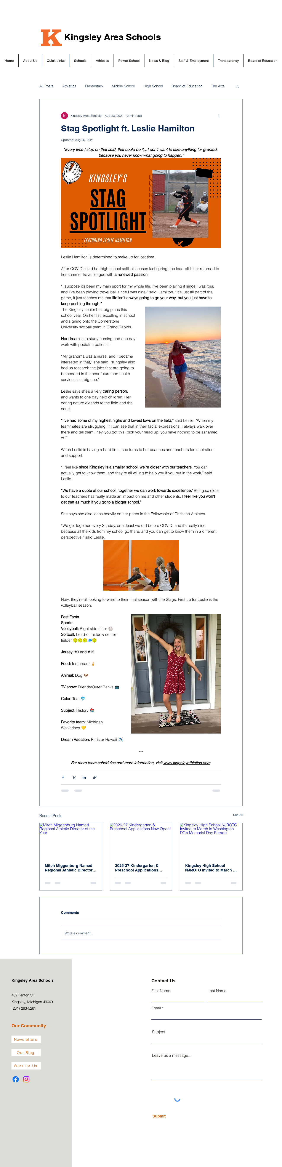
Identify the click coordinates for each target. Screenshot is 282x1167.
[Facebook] (15, 1079)
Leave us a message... (171, 1055)
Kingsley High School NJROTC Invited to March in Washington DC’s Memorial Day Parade (210, 867)
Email (156, 1008)
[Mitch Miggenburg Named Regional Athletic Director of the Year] (71, 840)
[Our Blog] (26, 1052)
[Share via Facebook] (63, 777)
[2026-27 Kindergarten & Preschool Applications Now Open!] (141, 840)
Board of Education (186, 86)
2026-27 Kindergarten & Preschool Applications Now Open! (137, 867)
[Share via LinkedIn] (84, 777)
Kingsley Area (95, 37)
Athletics (69, 86)
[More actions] (218, 115)
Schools (143, 37)
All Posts (46, 86)
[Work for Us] (26, 1065)
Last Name (217, 991)
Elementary (94, 86)
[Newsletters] (26, 1039)
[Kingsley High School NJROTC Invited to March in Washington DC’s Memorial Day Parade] (211, 840)
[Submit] (171, 1116)
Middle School (123, 86)
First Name (160, 991)
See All (238, 815)
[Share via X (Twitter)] (74, 777)
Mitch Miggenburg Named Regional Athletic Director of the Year (69, 867)
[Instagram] (26, 1079)
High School (153, 86)
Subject (158, 1032)
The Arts (218, 86)
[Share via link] (95, 777)
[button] (30, 60)
